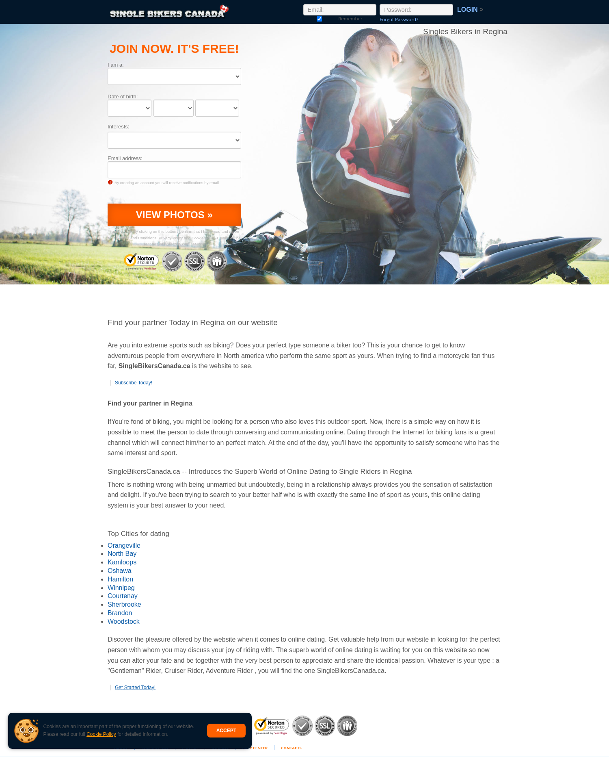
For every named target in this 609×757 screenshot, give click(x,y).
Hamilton (120, 579)
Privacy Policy (171, 238)
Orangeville (124, 545)
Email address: (125, 158)
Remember (319, 18)
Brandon (120, 613)
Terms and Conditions (138, 238)
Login (470, 9)
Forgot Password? (399, 19)
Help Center (255, 747)
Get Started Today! (135, 687)
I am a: (116, 65)
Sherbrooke (124, 604)
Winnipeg (121, 587)
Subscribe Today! (133, 383)
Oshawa (120, 570)
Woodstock (124, 621)
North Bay (122, 553)
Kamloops (122, 562)
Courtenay (123, 595)
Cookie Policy (101, 734)
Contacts (291, 747)
